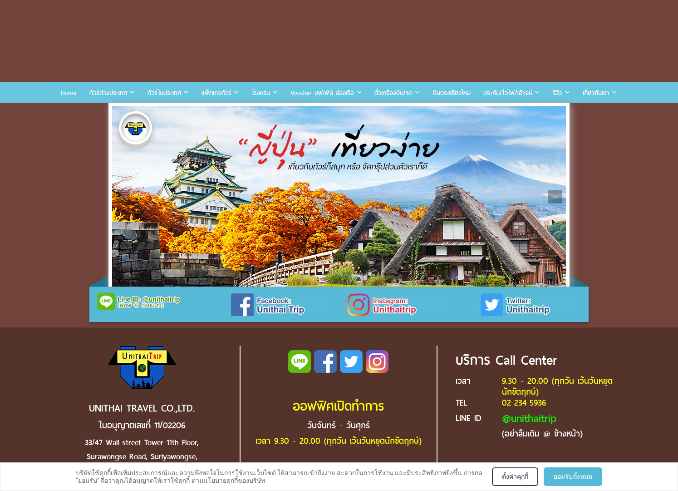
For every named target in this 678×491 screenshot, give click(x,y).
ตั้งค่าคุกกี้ (515, 476)
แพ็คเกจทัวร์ (216, 93)
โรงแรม (261, 93)
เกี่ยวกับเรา (596, 93)
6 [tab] (188, 113)
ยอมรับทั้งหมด (573, 476)
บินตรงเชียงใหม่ (452, 93)
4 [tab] (161, 113)
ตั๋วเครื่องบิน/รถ (393, 93)
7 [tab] (202, 113)
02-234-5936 (524, 402)
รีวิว (557, 93)
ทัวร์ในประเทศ (164, 93)
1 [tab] (120, 113)
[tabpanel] (339, 196)
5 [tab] (175, 113)
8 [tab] (216, 113)
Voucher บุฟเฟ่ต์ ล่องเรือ (322, 93)
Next (555, 196)
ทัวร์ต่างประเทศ (108, 93)
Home (69, 93)
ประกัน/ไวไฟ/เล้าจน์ (507, 93)
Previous (123, 196)
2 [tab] (134, 113)
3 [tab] (147, 113)
